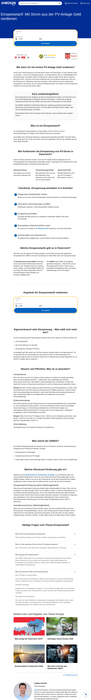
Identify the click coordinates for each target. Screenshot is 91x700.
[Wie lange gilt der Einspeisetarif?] (45, 543)
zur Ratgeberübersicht (70, 664)
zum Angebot (45, 38)
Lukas (36, 679)
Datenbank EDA (43, 223)
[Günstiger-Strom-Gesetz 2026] (61, 619)
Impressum (52, 697)
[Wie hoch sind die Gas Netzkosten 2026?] (61, 648)
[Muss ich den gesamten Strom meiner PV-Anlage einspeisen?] (45, 533)
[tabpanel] (45, 35)
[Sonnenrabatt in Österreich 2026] (29, 648)
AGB (37, 697)
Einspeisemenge (50, 31)
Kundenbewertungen (49, 52)
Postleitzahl (18, 31)
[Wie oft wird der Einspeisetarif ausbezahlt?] (45, 523)
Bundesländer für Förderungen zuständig (39, 464)
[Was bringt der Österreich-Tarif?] (29, 619)
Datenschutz (44, 697)
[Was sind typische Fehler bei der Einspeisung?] (45, 560)
